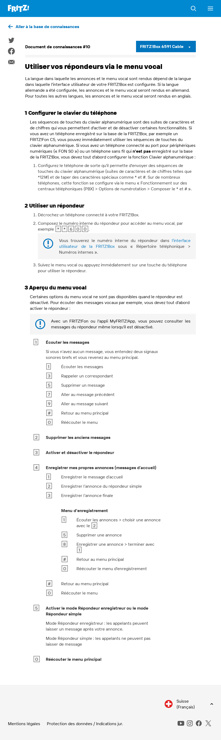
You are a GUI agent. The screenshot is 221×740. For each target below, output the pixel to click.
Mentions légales (24, 723)
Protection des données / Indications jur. (85, 723)
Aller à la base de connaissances (47, 26)
